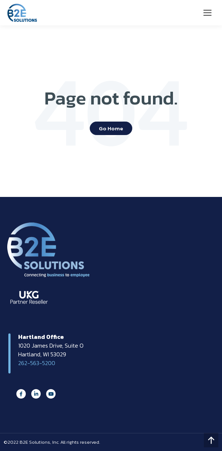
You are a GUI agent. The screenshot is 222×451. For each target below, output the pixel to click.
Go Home (111, 128)
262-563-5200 (36, 363)
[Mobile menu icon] (207, 12)
